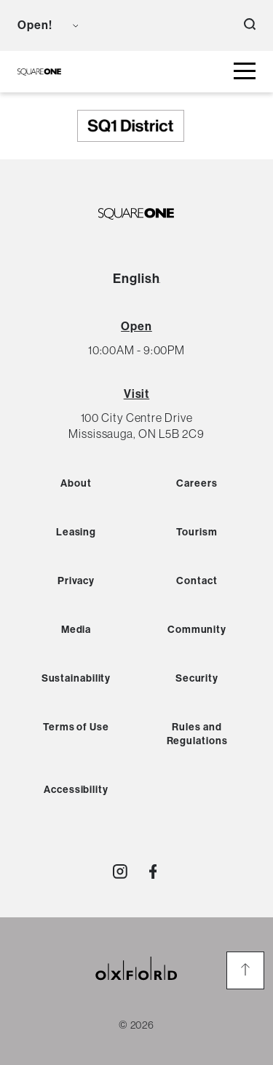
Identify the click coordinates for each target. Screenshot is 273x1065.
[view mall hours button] (47, 25)
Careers (196, 483)
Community (196, 629)
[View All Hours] (136, 326)
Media (76, 629)
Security (196, 678)
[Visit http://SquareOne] (153, 871)
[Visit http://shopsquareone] (120, 871)
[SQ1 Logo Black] (39, 71)
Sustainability (76, 678)
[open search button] (250, 25)
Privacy (76, 581)
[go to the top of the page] (245, 970)
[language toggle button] (99, 25)
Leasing (76, 532)
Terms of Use (76, 727)
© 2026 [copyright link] (136, 1025)
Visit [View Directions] (137, 394)
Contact (196, 581)
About (76, 483)
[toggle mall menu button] (245, 72)
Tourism (196, 532)
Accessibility (76, 789)
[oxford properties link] (137, 986)
